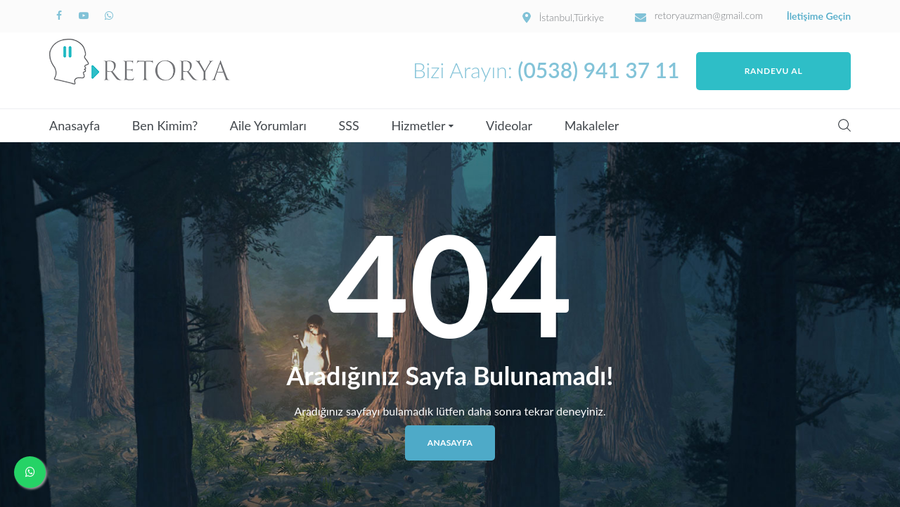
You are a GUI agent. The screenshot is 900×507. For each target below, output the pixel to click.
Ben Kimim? (165, 125)
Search (844, 125)
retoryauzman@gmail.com (709, 15)
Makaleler (592, 125)
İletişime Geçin (819, 16)
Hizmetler (418, 125)
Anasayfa (74, 125)
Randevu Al (774, 70)
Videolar (509, 125)
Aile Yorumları (268, 125)
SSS (349, 125)
